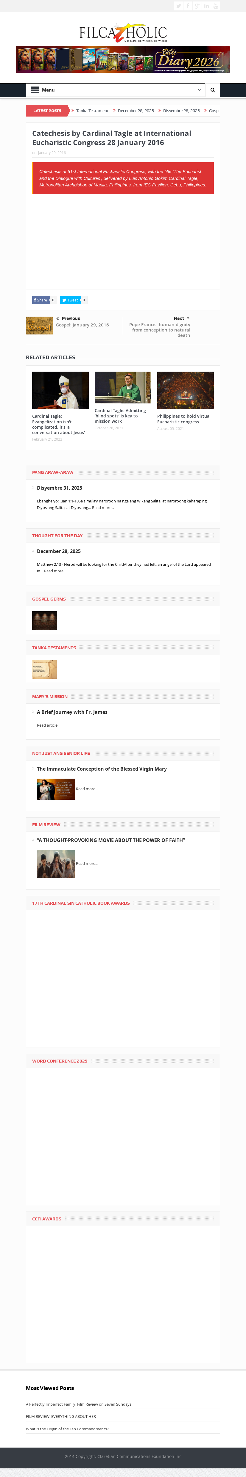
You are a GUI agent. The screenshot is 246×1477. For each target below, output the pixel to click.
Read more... (103, 507)
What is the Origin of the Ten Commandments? (67, 1429)
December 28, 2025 (59, 551)
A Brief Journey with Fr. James (72, 712)
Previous (68, 319)
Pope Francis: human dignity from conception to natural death (159, 329)
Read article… (48, 725)
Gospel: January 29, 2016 (82, 325)
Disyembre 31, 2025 (59, 488)
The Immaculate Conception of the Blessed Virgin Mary (102, 769)
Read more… (55, 570)
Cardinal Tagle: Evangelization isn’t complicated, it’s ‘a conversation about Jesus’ (58, 424)
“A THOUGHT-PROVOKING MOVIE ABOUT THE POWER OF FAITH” (111, 840)
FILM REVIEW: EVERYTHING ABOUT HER (61, 1416)
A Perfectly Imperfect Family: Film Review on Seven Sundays (78, 1404)
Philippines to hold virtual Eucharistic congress (184, 418)
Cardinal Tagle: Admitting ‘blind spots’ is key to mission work (120, 416)
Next (182, 318)
